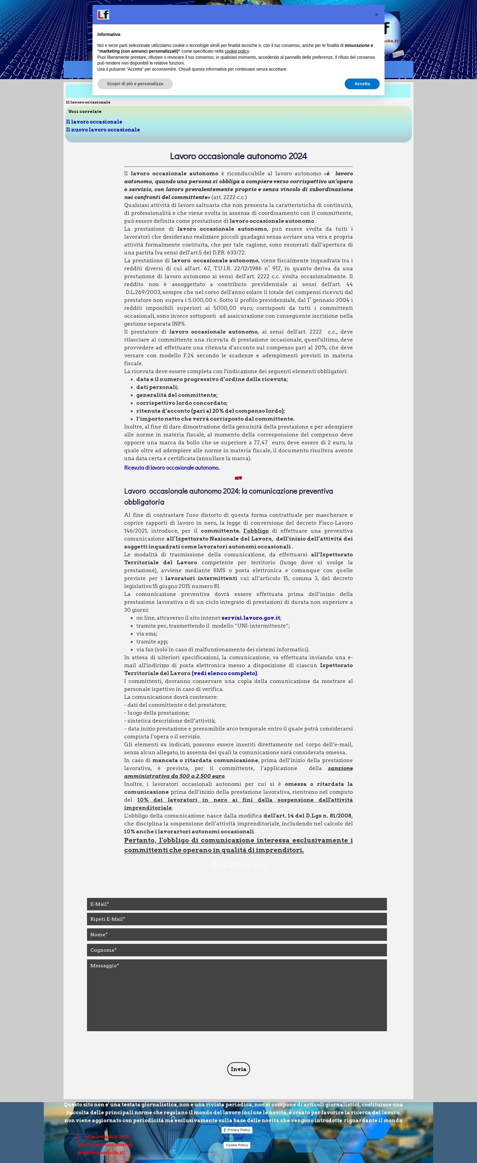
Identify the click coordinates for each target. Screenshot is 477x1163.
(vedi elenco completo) (224, 673)
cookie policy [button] (237, 51)
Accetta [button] (362, 83)
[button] (376, 14)
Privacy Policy (239, 1130)
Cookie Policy (237, 1145)
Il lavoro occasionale (94, 122)
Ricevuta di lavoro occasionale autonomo (171, 467)
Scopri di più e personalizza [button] (135, 83)
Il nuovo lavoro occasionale (103, 130)
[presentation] (133, 1047)
